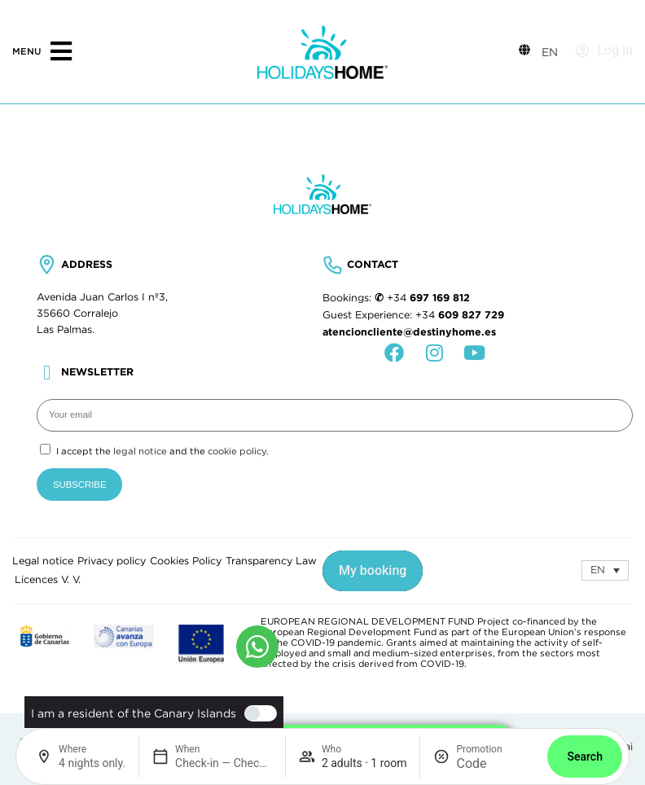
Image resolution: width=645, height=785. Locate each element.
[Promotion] (495, 763)
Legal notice (42, 561)
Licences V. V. (48, 579)
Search (584, 756)
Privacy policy (111, 561)
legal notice (140, 451)
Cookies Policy (186, 561)
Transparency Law (271, 561)
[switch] (256, 713)
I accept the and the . (162, 451)
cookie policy (237, 451)
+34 (428, 298)
